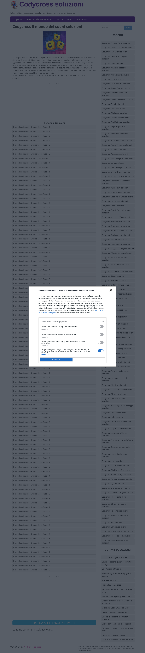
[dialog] (72, 326)
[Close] (112, 291)
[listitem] (72, 321)
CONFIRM (56, 359)
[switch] (101, 326)
